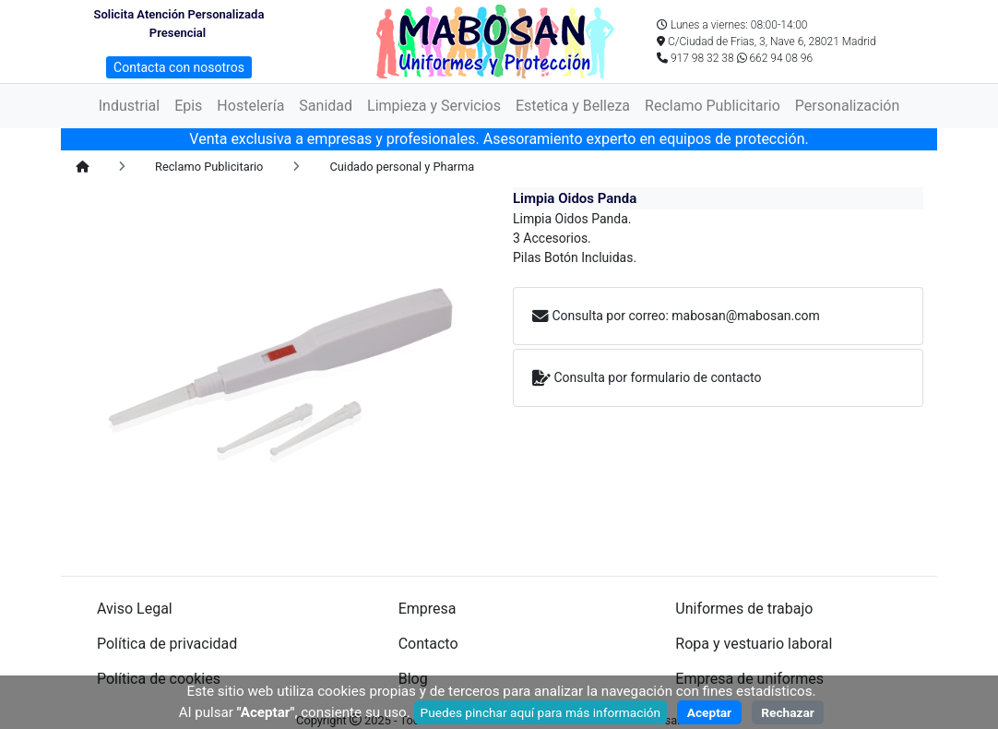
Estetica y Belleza (573, 105)
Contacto (428, 643)
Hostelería (250, 105)
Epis (188, 105)
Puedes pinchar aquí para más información (541, 712)
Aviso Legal (134, 608)
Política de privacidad (167, 643)
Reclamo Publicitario (712, 105)
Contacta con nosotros (178, 67)
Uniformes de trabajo (744, 608)
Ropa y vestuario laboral (753, 643)
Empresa (427, 608)
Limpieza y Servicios (434, 105)
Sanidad (325, 105)
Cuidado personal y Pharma (401, 166)
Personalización (847, 105)
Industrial (129, 105)
